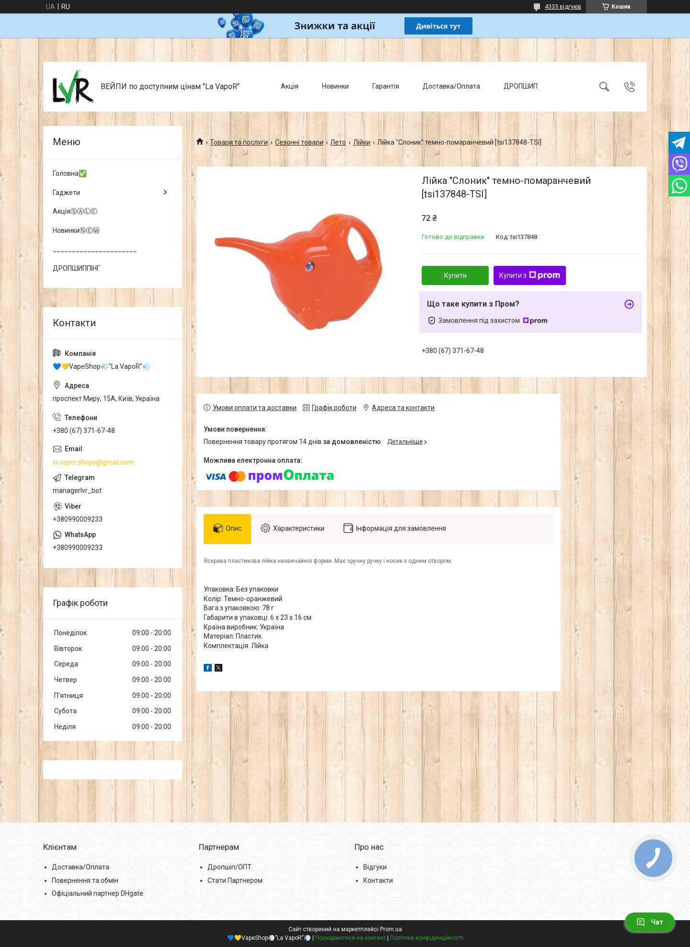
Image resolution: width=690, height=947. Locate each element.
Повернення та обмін (85, 880)
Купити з (529, 275)
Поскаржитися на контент (350, 938)
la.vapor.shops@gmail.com (93, 462)
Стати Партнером (235, 880)
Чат (649, 922)
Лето (338, 142)
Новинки (335, 86)
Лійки (361, 142)
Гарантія (385, 86)
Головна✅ (70, 173)
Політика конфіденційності (426, 938)
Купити (455, 275)
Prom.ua (391, 929)
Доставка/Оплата (451, 86)
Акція (290, 86)
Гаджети (66, 192)
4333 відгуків (563, 6)
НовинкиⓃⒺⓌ (76, 230)
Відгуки (375, 867)
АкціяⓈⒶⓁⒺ (75, 211)
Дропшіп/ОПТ (229, 867)
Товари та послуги (239, 142)
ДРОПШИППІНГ (76, 268)
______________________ (95, 249)
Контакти (378, 880)
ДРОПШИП (521, 86)
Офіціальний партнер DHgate (97, 893)
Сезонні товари (299, 142)
